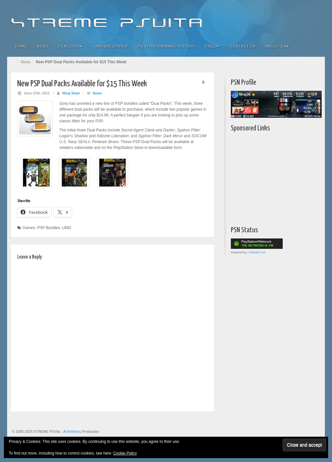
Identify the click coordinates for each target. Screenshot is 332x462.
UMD (66, 227)
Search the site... (316, 46)
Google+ (289, 19)
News (43, 46)
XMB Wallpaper (111, 46)
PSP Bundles (48, 227)
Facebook (272, 19)
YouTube (307, 19)
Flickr (281, 19)
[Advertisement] (271, 177)
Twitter (298, 19)
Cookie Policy (125, 453)
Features (70, 46)
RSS (316, 19)
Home (21, 46)
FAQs (212, 46)
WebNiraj (73, 431)
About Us (277, 46)
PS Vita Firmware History (167, 46)
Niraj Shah (70, 93)
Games (28, 227)
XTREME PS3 (256, 252)
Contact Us (243, 46)
